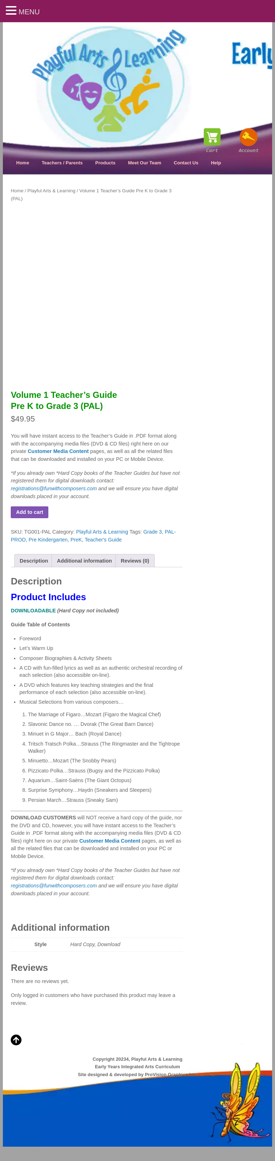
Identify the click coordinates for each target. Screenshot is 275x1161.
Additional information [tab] (84, 561)
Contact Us (186, 162)
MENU (29, 12)
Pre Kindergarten (48, 540)
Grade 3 (152, 532)
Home (22, 162)
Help (216, 162)
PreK (76, 540)
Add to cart (29, 512)
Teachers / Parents (62, 162)
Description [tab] (34, 561)
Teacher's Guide (103, 540)
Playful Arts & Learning (52, 190)
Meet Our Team (144, 162)
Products (105, 162)
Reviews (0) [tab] (135, 561)
